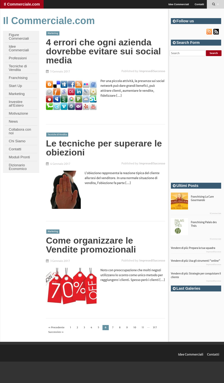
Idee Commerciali (178, 4)
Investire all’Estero (16, 103)
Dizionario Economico (18, 167)
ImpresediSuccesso (152, 71)
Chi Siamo (17, 141)
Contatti (199, 4)
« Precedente (56, 327)
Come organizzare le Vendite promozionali (91, 244)
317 (155, 327)
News (13, 121)
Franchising (18, 78)
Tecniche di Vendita (18, 68)
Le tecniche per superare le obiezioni (104, 147)
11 (143, 327)
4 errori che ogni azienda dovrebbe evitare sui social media (103, 51)
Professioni (18, 58)
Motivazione (18, 113)
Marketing (17, 94)
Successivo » (56, 332)
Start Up (15, 86)
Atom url (216, 32)
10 (134, 327)
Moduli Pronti (19, 157)
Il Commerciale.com (22, 4)
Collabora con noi (20, 131)
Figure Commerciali (19, 36)
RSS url (209, 32)
